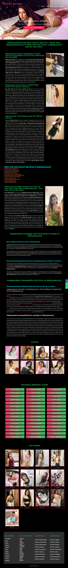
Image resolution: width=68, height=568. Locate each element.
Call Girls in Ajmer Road (40, 554)
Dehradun (7, 556)
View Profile (12, 467)
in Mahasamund (29, 311)
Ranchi (21, 552)
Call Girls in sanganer (54, 547)
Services (56, 6)
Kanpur (21, 548)
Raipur (21, 550)
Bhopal (6, 543)
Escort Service (13, 4)
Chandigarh (22, 545)
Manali (21, 557)
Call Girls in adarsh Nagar (55, 549)
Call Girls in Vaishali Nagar (40, 542)
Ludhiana (22, 556)
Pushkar (7, 553)
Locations (48, 6)
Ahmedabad (7, 538)
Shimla (21, 559)
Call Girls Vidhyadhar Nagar (41, 539)
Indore (6, 540)
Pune (21, 540)
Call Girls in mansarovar (55, 556)
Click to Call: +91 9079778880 (33, 27)
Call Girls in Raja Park (39, 547)
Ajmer (6, 549)
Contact (62, 6)
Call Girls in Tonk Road (40, 556)
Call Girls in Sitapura (39, 551)
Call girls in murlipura (54, 544)
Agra (21, 549)
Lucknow (22, 546)
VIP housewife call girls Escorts (20, 311)
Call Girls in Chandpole (55, 554)
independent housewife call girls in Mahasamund (42, 303)
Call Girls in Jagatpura (55, 539)
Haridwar (7, 558)
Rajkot (21, 544)
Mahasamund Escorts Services (16, 296)
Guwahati (22, 538)
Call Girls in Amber (54, 551)
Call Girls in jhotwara (54, 559)
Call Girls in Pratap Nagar (40, 549)
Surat (21, 541)
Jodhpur (7, 547)
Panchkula (22, 553)
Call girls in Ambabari (54, 542)
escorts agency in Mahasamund (26, 304)
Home (39, 6)
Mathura (21, 560)
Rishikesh (7, 560)
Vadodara (22, 542)
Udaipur (7, 551)
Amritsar (21, 555)
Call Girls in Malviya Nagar (40, 544)
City (52, 6)
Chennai (7, 545)
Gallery (43, 6)
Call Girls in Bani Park (39, 559)
